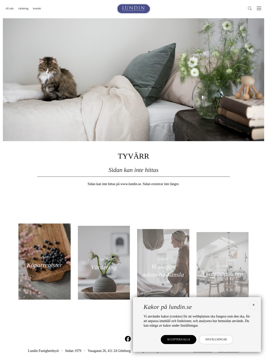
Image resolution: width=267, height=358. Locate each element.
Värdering (23, 8)
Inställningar (216, 339)
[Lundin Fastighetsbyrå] (133, 8)
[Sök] (251, 8)
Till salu (10, 8)
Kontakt (37, 8)
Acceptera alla (178, 339)
